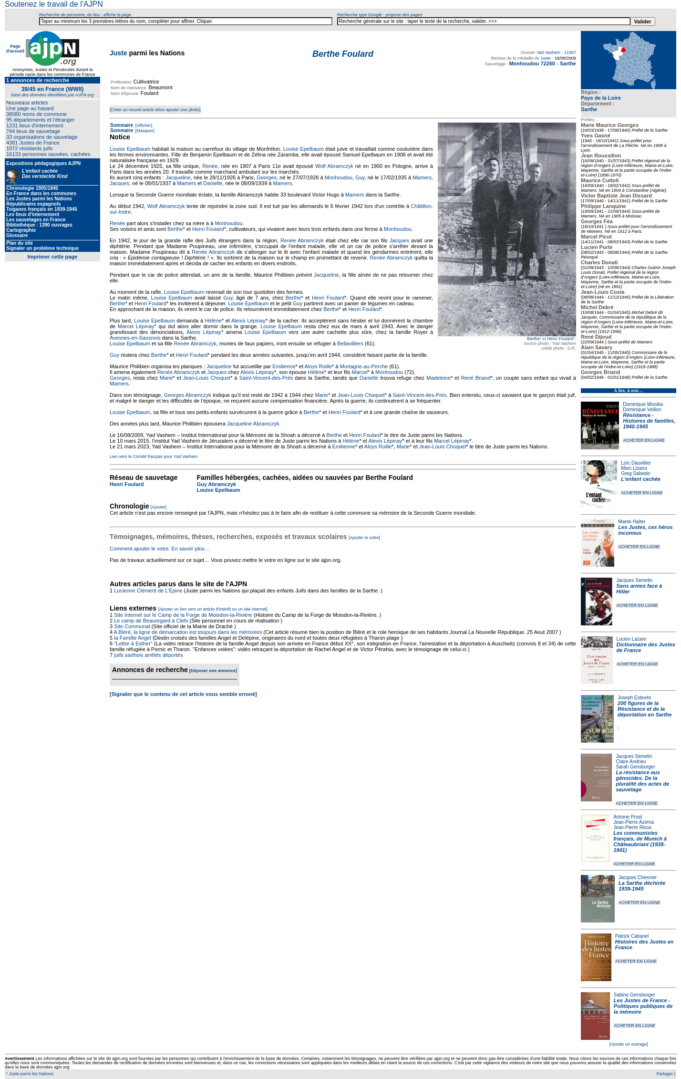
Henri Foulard (560, 338)
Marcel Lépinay (136, 326)
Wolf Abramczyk (334, 166)
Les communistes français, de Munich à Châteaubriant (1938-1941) (640, 841)
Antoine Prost (627, 817)
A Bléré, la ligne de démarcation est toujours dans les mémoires (188, 632)
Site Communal (132, 626)
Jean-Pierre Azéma (633, 822)
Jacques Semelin (634, 580)
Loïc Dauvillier (636, 463)
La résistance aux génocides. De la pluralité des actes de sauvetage (642, 780)
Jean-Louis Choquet (206, 378)
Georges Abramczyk (187, 395)
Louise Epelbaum (130, 149)
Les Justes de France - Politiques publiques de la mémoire (643, 1006)
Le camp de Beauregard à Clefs (151, 620)
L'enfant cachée (640, 479)
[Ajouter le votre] (364, 537)
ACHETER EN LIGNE (644, 440)
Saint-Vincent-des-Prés (266, 378)
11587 (570, 52)
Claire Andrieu (631, 761)
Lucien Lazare (632, 639)
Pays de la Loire (601, 98)
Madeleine (438, 378)
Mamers (422, 177)
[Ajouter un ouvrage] (628, 1044)
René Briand (476, 378)
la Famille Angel (132, 638)
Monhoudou (338, 177)
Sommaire (121, 125)
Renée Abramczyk (302, 240)
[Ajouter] (159, 507)
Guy (359, 177)
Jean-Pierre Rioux (632, 827)
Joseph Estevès (634, 697)
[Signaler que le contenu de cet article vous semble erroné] (183, 694)
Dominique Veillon (642, 409)
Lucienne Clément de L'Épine (148, 590)
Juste (118, 53)
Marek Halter (631, 521)
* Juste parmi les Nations (29, 1073)
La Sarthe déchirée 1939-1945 (642, 886)
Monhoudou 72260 (532, 63)
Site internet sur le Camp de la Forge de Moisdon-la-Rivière (183, 615)
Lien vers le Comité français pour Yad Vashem (153, 456)
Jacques (119, 183)
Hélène (213, 320)
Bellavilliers (350, 343)
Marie (166, 378)
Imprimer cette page (53, 256)
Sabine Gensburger (634, 994)
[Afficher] (143, 125)
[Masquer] (144, 130)
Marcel (360, 372)
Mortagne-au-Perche (364, 366)
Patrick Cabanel (632, 936)
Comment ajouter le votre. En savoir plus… (160, 548)
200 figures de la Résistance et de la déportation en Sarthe (645, 708)
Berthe (533, 338)
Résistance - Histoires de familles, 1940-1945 (649, 420)
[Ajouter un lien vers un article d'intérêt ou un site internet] (212, 609)
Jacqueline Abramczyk (253, 423)
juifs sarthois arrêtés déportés (148, 655)
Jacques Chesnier (638, 877)
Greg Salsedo (635, 473)
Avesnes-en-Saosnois (135, 338)
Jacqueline (178, 177)
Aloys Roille (318, 366)
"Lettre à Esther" (133, 643)
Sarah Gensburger (635, 766)
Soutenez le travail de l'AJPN (54, 4)
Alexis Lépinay (248, 320)
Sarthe (589, 109)
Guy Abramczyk (216, 484)
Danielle (212, 183)
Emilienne (283, 366)
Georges (267, 177)
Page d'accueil (15, 48)
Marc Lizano (634, 468)
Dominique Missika (643, 404)
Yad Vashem (548, 52)
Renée (209, 166)
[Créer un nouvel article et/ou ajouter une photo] (155, 109)
